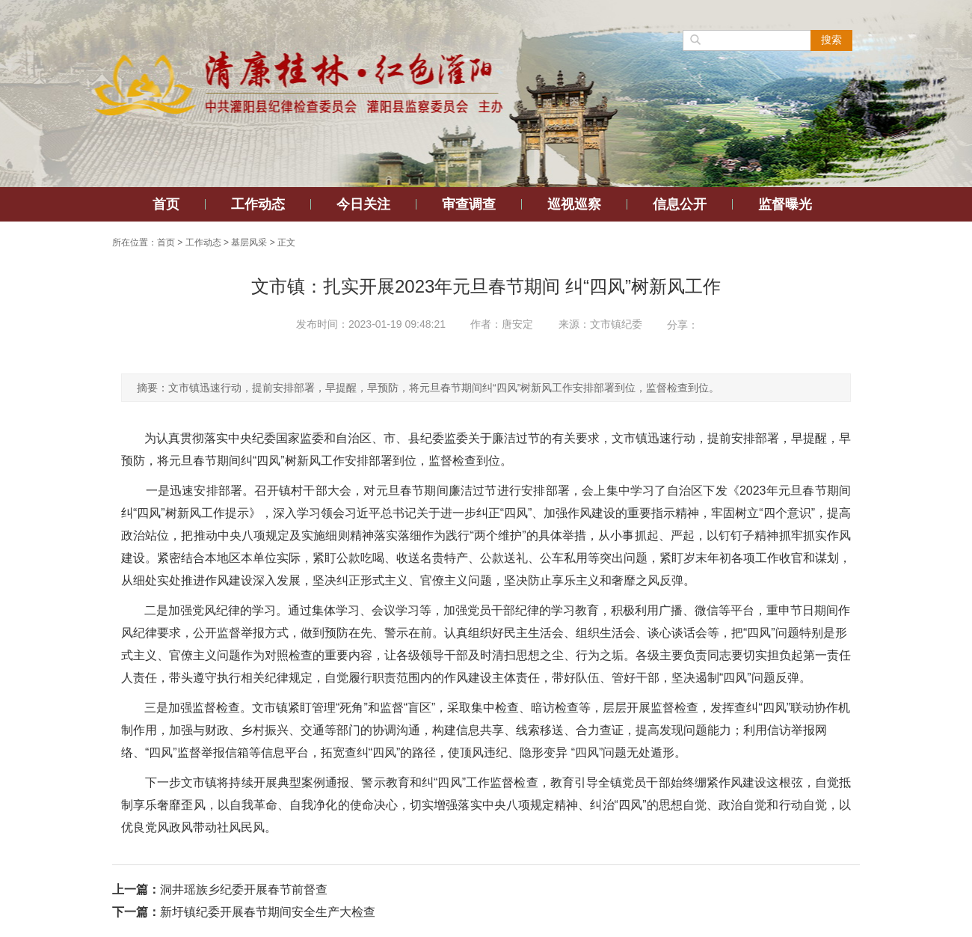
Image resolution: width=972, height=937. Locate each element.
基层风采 (249, 242)
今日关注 (363, 204)
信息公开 (680, 204)
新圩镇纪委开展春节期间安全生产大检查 (267, 912)
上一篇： (136, 889)
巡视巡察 (574, 204)
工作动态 (258, 204)
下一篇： (136, 912)
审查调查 (469, 204)
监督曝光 (785, 204)
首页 (166, 204)
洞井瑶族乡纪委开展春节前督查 (243, 889)
